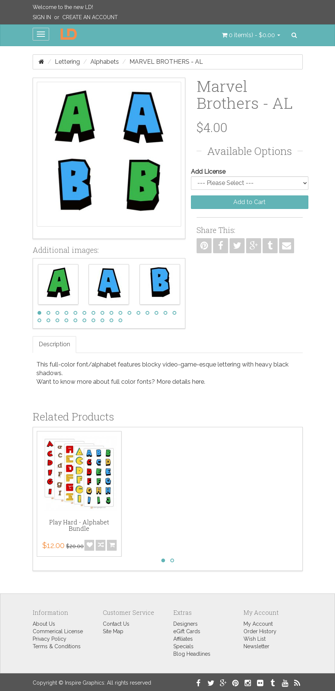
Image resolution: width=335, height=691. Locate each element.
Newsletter (256, 646)
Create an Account (90, 17)
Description (54, 344)
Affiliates (183, 639)
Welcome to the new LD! (63, 7)
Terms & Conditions (57, 646)
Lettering (67, 61)
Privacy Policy (49, 639)
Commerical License (58, 631)
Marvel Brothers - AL (166, 61)
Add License (208, 171)
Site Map (113, 631)
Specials (183, 646)
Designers (185, 624)
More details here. (180, 381)
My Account (258, 624)
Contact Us (116, 624)
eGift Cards (186, 631)
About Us (44, 624)
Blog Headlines (191, 654)
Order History (259, 631)
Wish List (254, 639)
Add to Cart (249, 202)
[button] (251, 35)
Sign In (42, 17)
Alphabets (104, 61)
